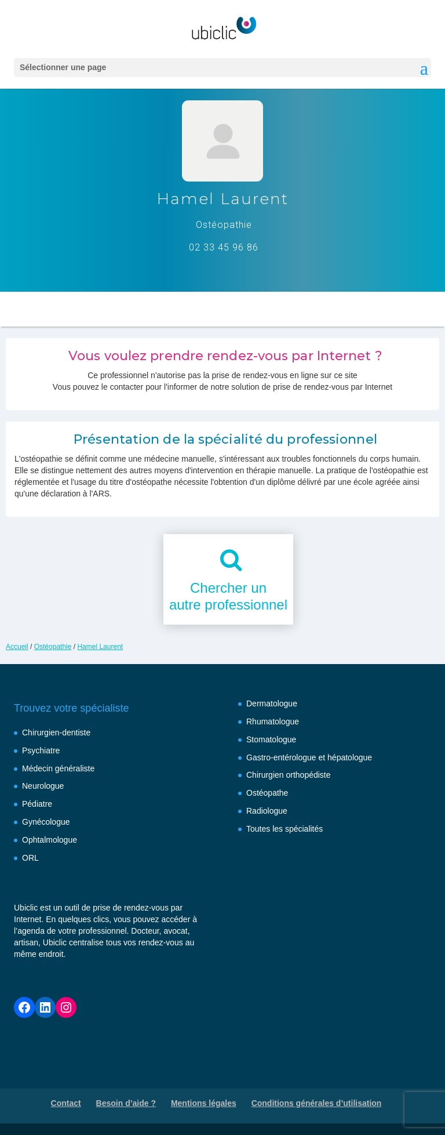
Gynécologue (46, 821)
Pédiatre (37, 803)
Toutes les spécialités (284, 828)
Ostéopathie (53, 647)
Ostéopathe (267, 792)
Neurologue (43, 785)
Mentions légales (203, 1103)
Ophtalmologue (49, 839)
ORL (30, 857)
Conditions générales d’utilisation (316, 1103)
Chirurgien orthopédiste (288, 774)
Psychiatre (41, 750)
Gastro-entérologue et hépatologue (309, 757)
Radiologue (266, 810)
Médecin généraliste (58, 768)
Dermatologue (271, 703)
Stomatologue (271, 739)
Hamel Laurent (100, 647)
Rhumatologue (272, 721)
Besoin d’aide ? (126, 1103)
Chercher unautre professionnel (228, 596)
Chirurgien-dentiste (56, 732)
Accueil (17, 647)
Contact (66, 1103)
